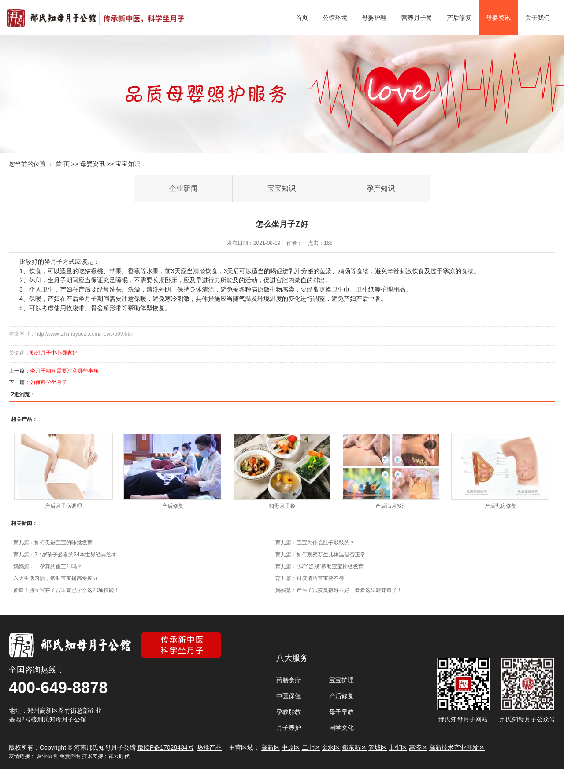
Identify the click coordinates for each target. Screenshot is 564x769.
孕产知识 (381, 188)
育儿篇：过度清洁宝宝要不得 (309, 578)
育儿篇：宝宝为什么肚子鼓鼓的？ (315, 543)
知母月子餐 (282, 506)
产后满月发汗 (391, 506)
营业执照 (47, 756)
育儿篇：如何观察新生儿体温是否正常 (320, 554)
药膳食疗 (288, 680)
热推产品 (209, 747)
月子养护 (288, 727)
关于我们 (537, 17)
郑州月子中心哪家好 (54, 353)
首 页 (63, 163)
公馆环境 (335, 17)
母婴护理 (374, 17)
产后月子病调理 (63, 506)
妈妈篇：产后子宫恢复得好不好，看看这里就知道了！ (338, 590)
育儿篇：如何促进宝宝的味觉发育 (53, 543)
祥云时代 (119, 756)
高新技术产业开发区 (457, 747)
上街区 (398, 747)
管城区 (377, 747)
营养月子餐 (416, 17)
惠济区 (418, 747)
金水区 (331, 747)
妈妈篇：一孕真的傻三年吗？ (47, 566)
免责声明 (70, 756)
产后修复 (459, 17)
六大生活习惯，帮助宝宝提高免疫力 (55, 578)
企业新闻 (183, 188)
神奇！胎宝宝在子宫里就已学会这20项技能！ (66, 590)
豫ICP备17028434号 (165, 747)
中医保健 (288, 695)
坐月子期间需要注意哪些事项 (64, 371)
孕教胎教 (288, 711)
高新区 (270, 747)
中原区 (291, 747)
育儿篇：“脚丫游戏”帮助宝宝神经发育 (319, 566)
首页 (302, 17)
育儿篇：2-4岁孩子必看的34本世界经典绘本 (65, 554)
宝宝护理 (341, 680)
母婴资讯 (498, 17)
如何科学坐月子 (48, 382)
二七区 (311, 747)
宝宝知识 (127, 163)
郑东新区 (354, 747)
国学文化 (341, 727)
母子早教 (341, 711)
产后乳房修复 (500, 506)
